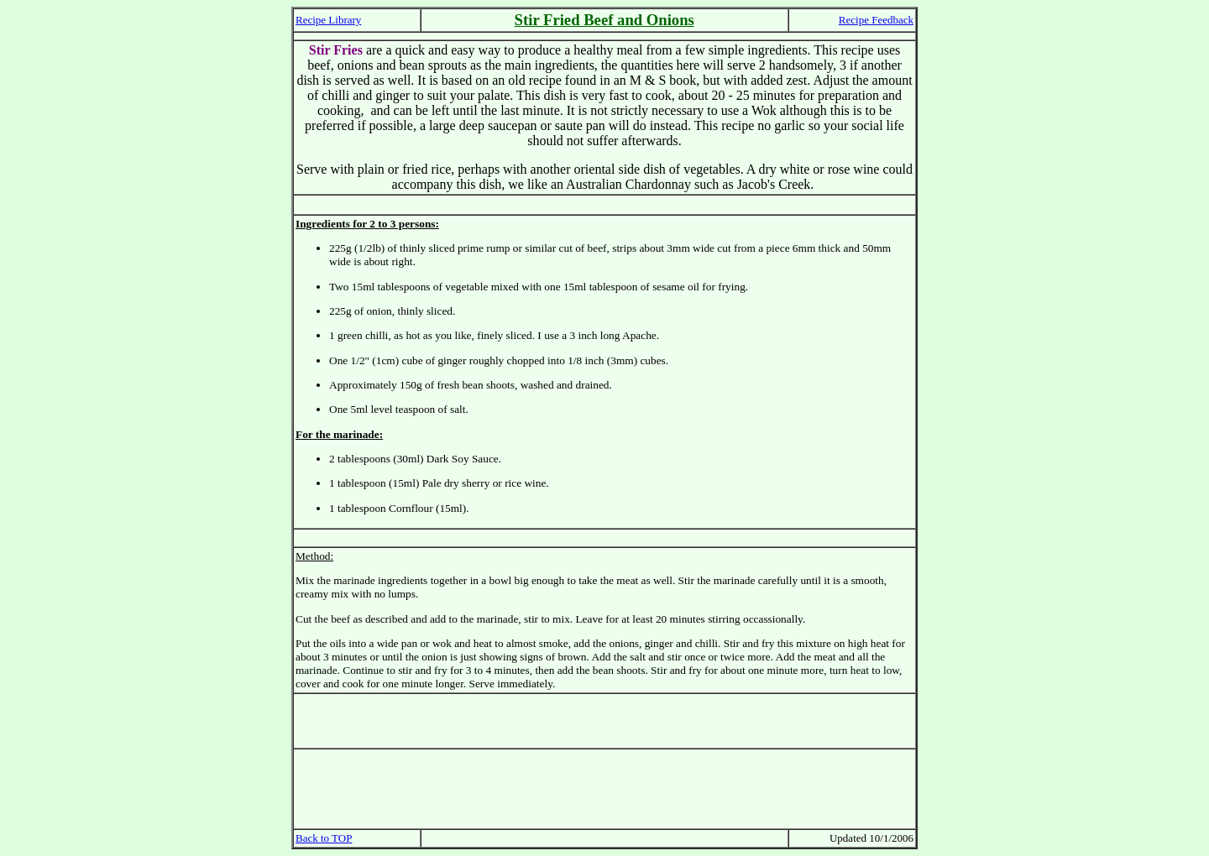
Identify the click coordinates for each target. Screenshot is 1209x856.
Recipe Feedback (876, 19)
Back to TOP (324, 838)
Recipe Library (328, 19)
